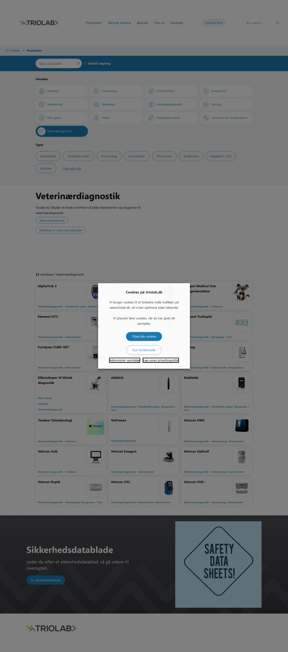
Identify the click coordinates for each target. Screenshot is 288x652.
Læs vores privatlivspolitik (160, 360)
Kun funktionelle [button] (144, 350)
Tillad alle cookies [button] (144, 336)
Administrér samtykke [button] (125, 360)
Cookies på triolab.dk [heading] (144, 291)
